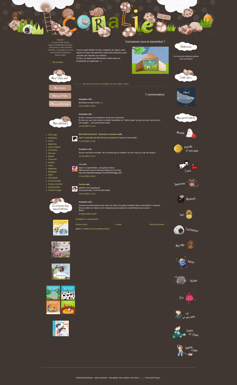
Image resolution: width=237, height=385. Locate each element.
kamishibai (105, 84)
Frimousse (52, 159)
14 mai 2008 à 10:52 (87, 106)
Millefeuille (52, 169)
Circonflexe (52, 150)
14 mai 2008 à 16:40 (87, 176)
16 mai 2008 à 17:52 (87, 194)
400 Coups (52, 135)
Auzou (50, 141)
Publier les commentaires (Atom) (96, 229)
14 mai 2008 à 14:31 (87, 156)
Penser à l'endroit (55, 184)
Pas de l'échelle (54, 181)
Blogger (157, 378)
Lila (80, 164)
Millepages (52, 172)
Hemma (51, 162)
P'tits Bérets (53, 178)
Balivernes (52, 144)
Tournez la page (54, 190)
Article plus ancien (157, 224)
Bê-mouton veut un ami (91, 84)
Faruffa (82, 184)
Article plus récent (80, 224)
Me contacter (57, 62)
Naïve (50, 175)
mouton (126, 84)
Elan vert (51, 153)
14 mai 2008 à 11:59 (87, 141)
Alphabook (52, 138)
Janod (50, 165)
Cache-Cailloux (54, 147)
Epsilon (51, 156)
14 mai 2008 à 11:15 (87, 126)
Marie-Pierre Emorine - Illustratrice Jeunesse (98, 134)
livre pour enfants (116, 84)
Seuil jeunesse (54, 187)
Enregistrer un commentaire (87, 219)
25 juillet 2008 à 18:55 (87, 214)
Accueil (118, 224)
